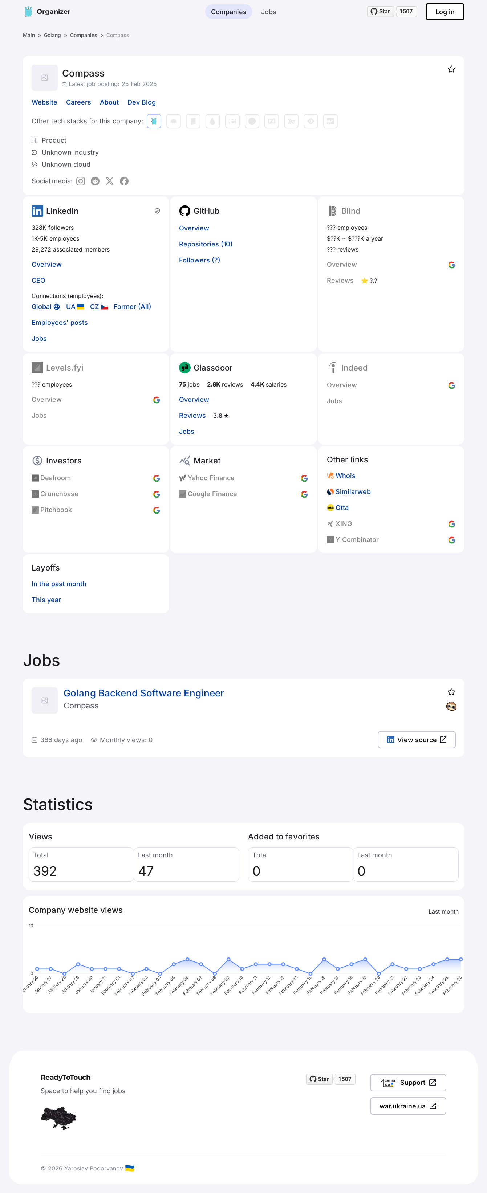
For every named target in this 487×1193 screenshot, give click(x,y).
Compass (81, 705)
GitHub (207, 211)
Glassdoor (213, 367)
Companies (229, 12)
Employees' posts (60, 322)
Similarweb (353, 491)
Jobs (268, 12)
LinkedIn (62, 211)
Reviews (192, 415)
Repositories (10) (206, 244)
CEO (38, 280)
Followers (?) (199, 260)
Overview (47, 264)
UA (71, 306)
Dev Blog (141, 102)
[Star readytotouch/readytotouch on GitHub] (380, 11)
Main (29, 35)
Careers (78, 102)
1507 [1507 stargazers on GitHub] (406, 11)
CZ (94, 306)
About (109, 102)
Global (42, 306)
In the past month (59, 584)
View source (416, 740)
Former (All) (132, 306)
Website (44, 102)
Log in (445, 12)
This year (46, 600)
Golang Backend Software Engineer (144, 693)
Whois (346, 475)
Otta (342, 507)
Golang (52, 35)
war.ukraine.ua (408, 1106)
